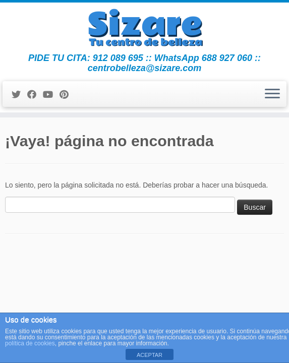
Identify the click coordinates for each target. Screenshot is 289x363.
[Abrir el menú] (272, 94)
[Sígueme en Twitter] (19, 95)
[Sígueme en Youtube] (51, 95)
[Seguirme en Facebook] (35, 95)
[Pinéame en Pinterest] (67, 95)
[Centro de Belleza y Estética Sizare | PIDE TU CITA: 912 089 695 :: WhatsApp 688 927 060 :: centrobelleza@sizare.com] (144, 28)
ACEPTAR (149, 355)
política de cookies (30, 343)
